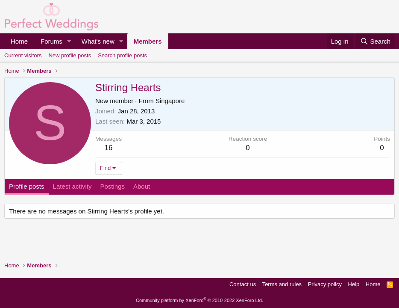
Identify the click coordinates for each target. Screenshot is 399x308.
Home (19, 41)
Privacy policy (325, 284)
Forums (51, 41)
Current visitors (22, 55)
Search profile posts (122, 55)
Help (354, 284)
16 (109, 148)
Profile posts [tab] (26, 186)
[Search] (375, 41)
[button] (69, 41)
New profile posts (69, 55)
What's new (98, 41)
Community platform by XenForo (199, 300)
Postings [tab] (112, 186)
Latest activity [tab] (72, 186)
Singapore (170, 100)
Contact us (242, 284)
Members (148, 41)
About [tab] (141, 186)
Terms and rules (282, 284)
